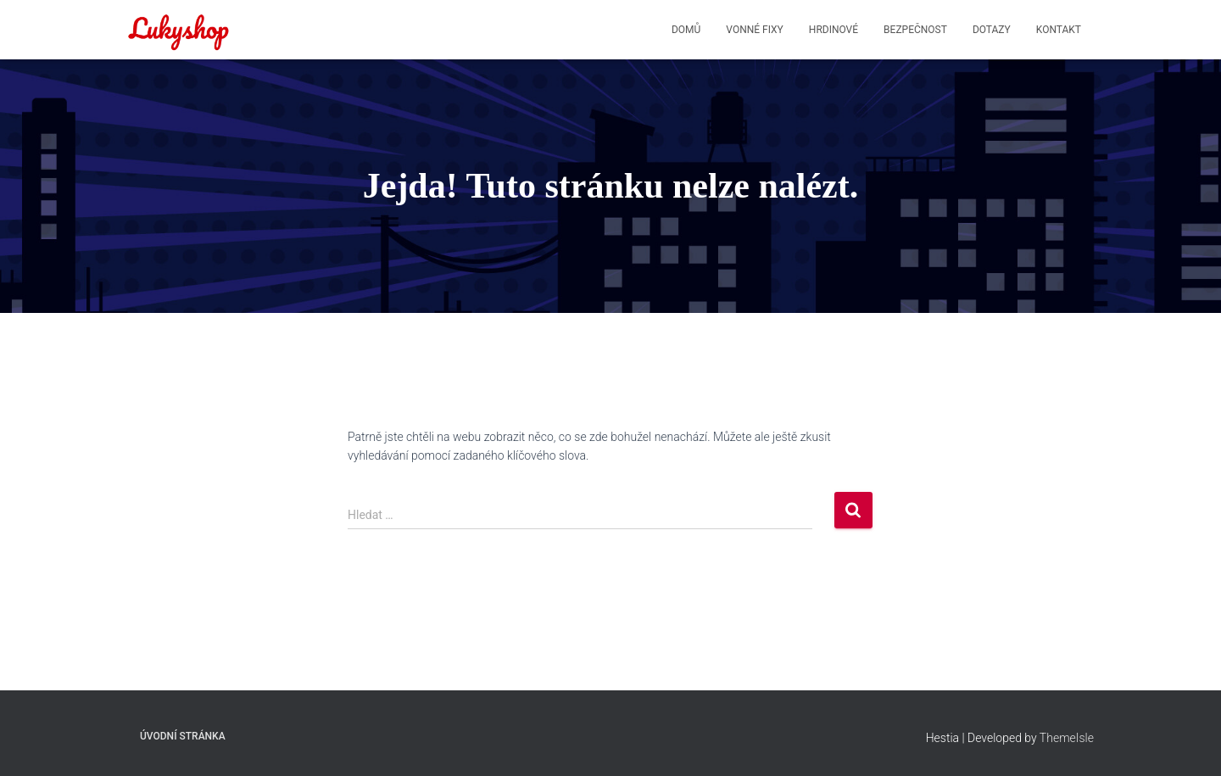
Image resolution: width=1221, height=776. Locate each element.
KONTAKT (1058, 30)
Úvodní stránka (183, 736)
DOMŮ (686, 30)
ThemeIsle (1067, 738)
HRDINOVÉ (833, 30)
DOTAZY (992, 30)
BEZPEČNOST (915, 30)
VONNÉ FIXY (754, 30)
